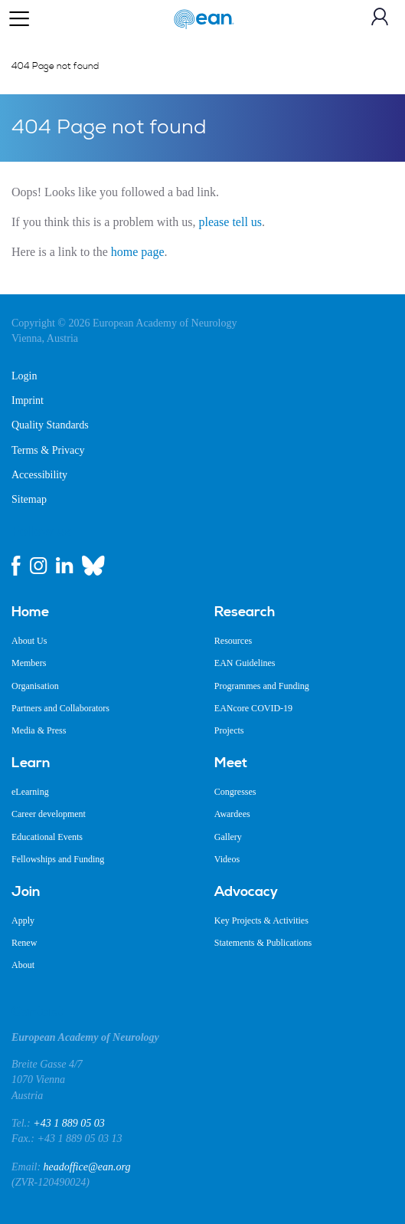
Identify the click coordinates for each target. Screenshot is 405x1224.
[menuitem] (101, 612)
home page (138, 251)
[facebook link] (16, 566)
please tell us (230, 221)
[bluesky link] (93, 566)
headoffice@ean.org (87, 1167)
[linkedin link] (64, 566)
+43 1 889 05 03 (68, 1123)
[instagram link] (38, 566)
